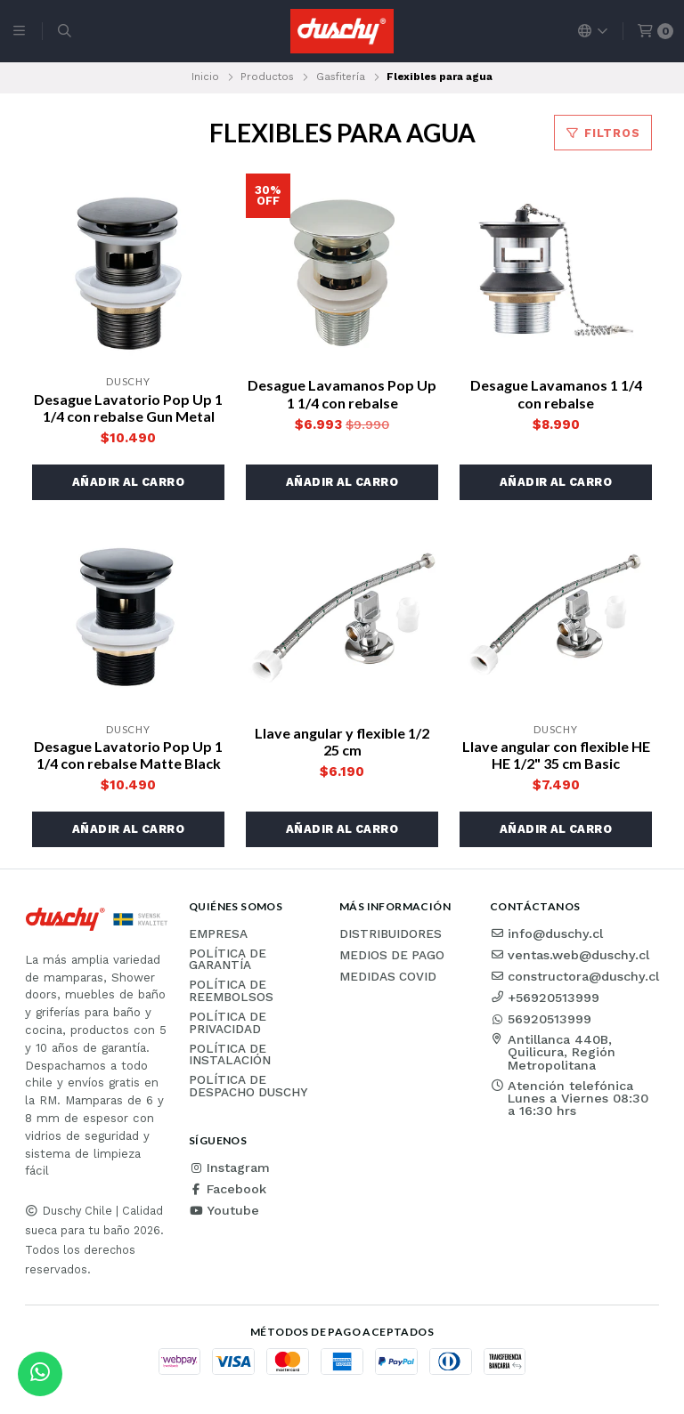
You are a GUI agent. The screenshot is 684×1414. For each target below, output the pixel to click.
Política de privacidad (227, 1023)
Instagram (229, 1167)
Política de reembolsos (231, 991)
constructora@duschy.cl (574, 976)
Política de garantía (227, 960)
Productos (267, 76)
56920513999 (540, 1019)
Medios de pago (391, 955)
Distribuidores (390, 934)
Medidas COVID (387, 977)
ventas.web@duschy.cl (569, 955)
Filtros (603, 133)
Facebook (227, 1189)
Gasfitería (340, 76)
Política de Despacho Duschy (248, 1086)
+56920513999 (544, 997)
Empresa (218, 934)
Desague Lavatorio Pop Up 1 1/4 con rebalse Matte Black (128, 755)
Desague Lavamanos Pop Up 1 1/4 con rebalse (342, 393)
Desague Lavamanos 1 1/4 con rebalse (556, 393)
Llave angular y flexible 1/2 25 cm (342, 741)
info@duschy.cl (546, 933)
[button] (128, 482)
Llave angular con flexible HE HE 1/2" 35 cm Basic (556, 755)
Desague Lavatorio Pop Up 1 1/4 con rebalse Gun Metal (128, 407)
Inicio (205, 76)
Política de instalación (230, 1055)
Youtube (224, 1210)
